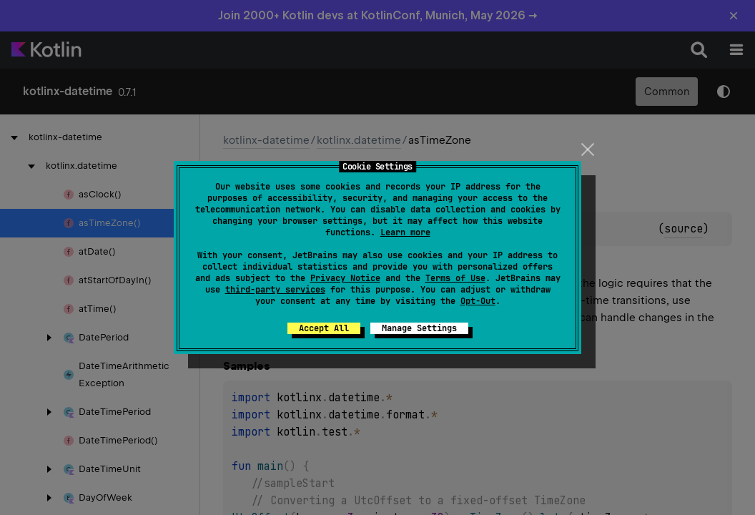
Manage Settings (419, 328)
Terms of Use (455, 278)
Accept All (324, 328)
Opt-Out (477, 301)
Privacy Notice (345, 278)
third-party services (275, 289)
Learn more (405, 232)
